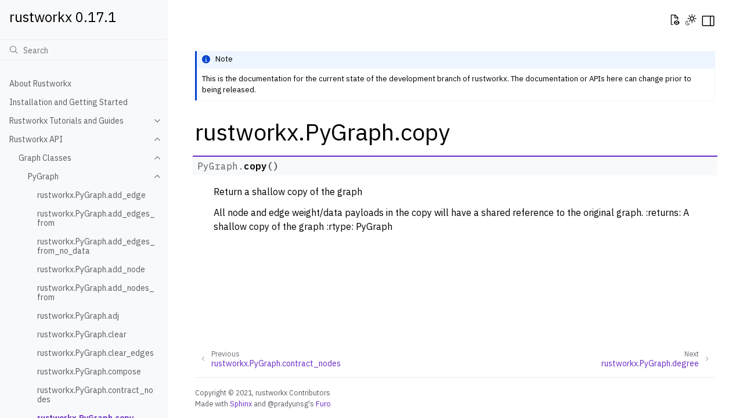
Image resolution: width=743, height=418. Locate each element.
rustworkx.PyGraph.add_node (91, 269)
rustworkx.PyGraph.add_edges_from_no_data (96, 246)
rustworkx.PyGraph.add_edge (91, 195)
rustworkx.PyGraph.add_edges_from (96, 218)
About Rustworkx (40, 83)
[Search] (83, 49)
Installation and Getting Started (68, 102)
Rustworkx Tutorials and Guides (66, 121)
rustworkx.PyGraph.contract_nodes (95, 395)
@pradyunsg (288, 403)
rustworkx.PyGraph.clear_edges (95, 353)
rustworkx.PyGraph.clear (82, 334)
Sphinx (241, 403)
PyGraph (43, 176)
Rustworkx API (36, 139)
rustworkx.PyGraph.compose (89, 371)
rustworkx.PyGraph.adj (78, 316)
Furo (323, 403)
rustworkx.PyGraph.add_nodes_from (95, 292)
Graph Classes (45, 158)
